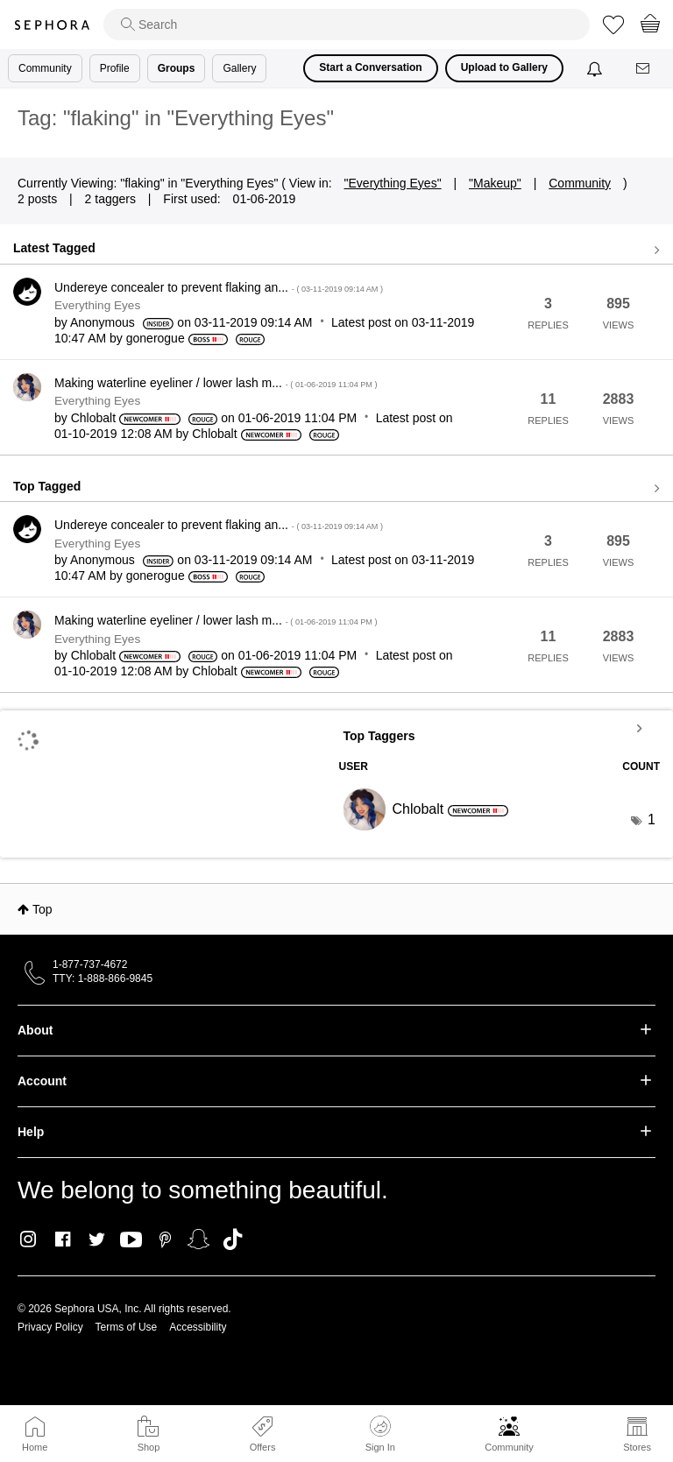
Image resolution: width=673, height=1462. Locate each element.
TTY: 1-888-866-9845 (102, 978)
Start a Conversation (370, 67)
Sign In (380, 1434)
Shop (149, 1447)
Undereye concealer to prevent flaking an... (218, 287)
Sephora (51, 25)
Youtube (131, 1240)
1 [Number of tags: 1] (651, 819)
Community (509, 1447)
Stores (637, 1447)
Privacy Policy (50, 1327)
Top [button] (42, 909)
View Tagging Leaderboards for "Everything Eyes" (500, 727)
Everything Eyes (97, 305)
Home (34, 1447)
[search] (346, 24)
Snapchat (198, 1239)
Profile (115, 68)
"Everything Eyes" (393, 183)
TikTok (233, 1239)
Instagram (28, 1239)
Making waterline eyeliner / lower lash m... (215, 383)
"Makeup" (495, 183)
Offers (263, 1447)
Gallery (239, 68)
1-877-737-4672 (90, 964)
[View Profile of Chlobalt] (93, 418)
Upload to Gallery (504, 67)
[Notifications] (596, 68)
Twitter (97, 1239)
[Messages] (644, 69)
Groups (176, 68)
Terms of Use (127, 1327)
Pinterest (165, 1239)
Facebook (63, 1239)
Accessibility (197, 1327)
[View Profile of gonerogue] (155, 338)
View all (336, 250)
